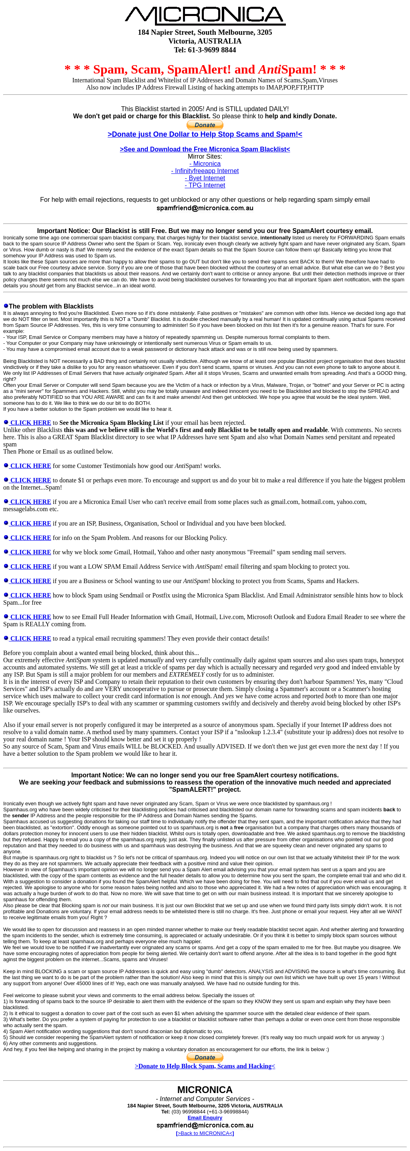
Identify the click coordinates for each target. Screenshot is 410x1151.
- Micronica (205, 163)
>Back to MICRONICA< (205, 1133)
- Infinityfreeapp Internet (205, 170)
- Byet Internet (205, 178)
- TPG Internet (205, 185)
